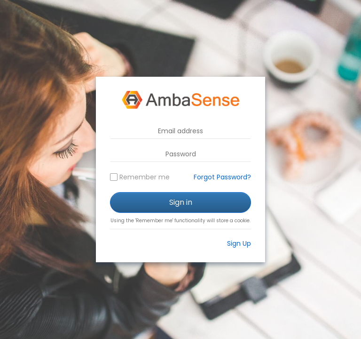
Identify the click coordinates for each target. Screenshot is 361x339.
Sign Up (239, 243)
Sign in (180, 202)
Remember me (144, 177)
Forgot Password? (222, 177)
